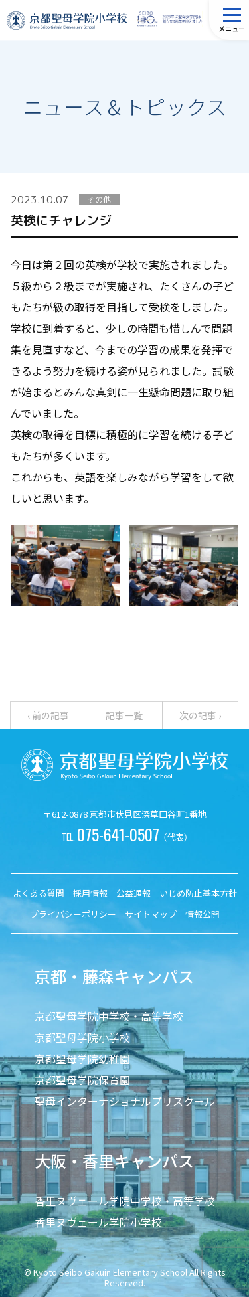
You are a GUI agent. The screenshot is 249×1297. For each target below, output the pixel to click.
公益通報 (133, 893)
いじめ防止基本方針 (198, 893)
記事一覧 (124, 715)
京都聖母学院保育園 (82, 1080)
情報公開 (202, 914)
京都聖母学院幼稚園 (82, 1059)
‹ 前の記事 (48, 715)
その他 (99, 199)
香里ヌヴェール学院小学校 (98, 1222)
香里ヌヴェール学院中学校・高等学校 (125, 1201)
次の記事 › (200, 715)
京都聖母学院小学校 (82, 1037)
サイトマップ (151, 914)
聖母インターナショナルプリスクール (125, 1101)
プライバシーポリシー (73, 914)
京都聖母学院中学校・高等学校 (109, 1016)
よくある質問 (38, 893)
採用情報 (90, 893)
